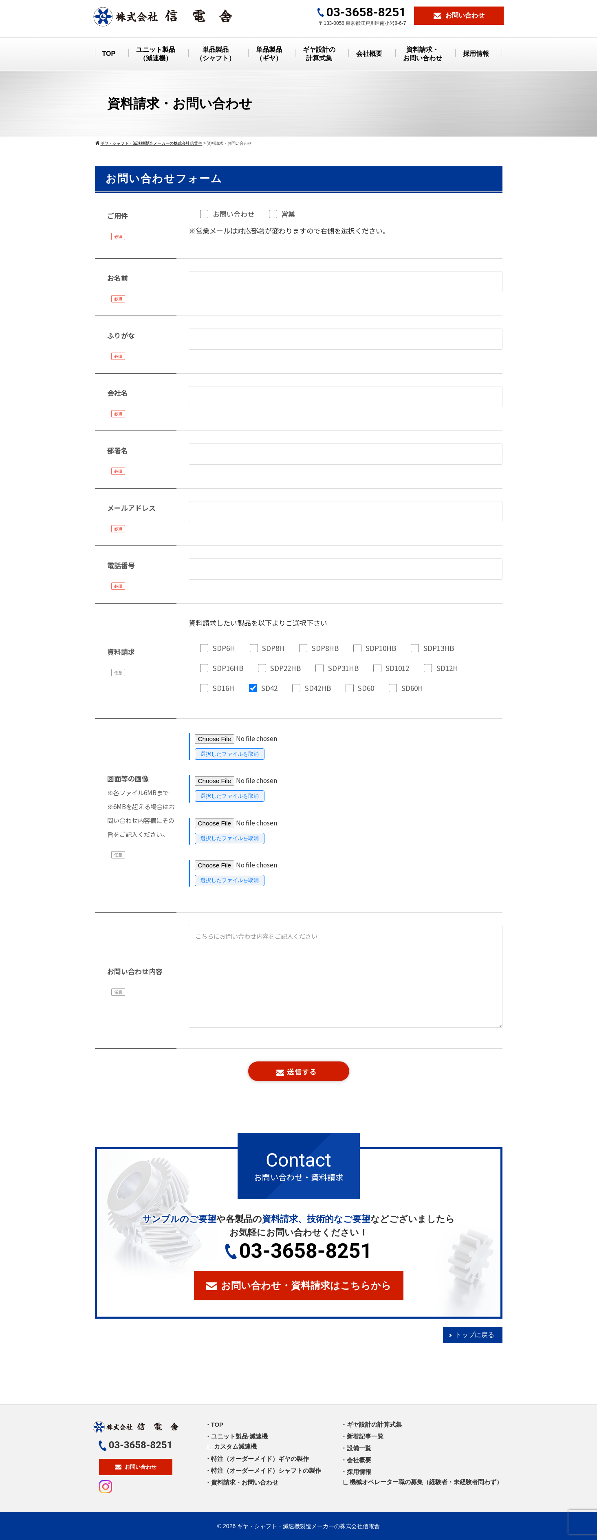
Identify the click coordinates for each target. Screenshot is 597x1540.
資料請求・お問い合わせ (244, 1482)
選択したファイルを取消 (229, 754)
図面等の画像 (141, 805)
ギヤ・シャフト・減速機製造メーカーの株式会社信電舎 (308, 1526)
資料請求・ (422, 54)
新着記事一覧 (365, 1436)
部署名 (117, 450)
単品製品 (215, 54)
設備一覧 (359, 1448)
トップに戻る (474, 1334)
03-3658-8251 (298, 1251)
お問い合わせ (135, 1467)
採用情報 (476, 53)
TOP (108, 53)
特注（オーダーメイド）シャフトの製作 (266, 1470)
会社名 (117, 393)
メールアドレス (131, 508)
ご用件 (117, 215)
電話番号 (121, 565)
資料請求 (121, 651)
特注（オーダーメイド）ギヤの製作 (260, 1458)
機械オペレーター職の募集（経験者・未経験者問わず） (426, 1481)
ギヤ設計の (319, 54)
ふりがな (121, 335)
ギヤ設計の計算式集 (374, 1424)
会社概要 (369, 53)
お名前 (117, 278)
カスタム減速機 (235, 1446)
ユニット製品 (156, 54)
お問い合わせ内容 (135, 971)
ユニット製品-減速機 (239, 1436)
